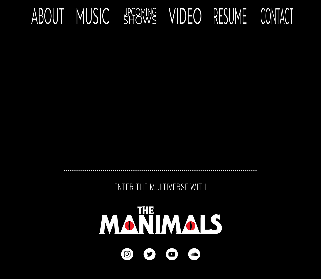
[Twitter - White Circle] (150, 254)
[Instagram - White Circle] (127, 254)
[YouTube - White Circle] (172, 254)
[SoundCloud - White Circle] (194, 254)
